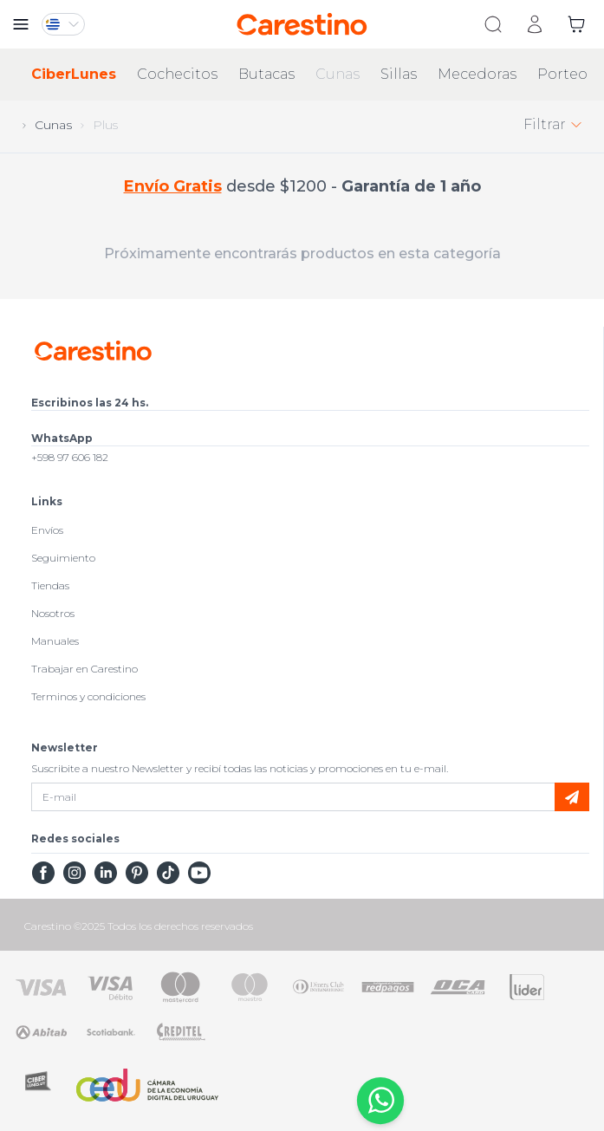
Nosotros (53, 613)
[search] (493, 24)
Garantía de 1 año (411, 186)
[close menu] (21, 24)
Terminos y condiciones (88, 696)
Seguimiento (63, 557)
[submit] (572, 797)
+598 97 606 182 (69, 457)
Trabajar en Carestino (84, 668)
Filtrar (553, 124)
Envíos (47, 529)
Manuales (55, 640)
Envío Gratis (173, 186)
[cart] (576, 24)
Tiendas (50, 585)
